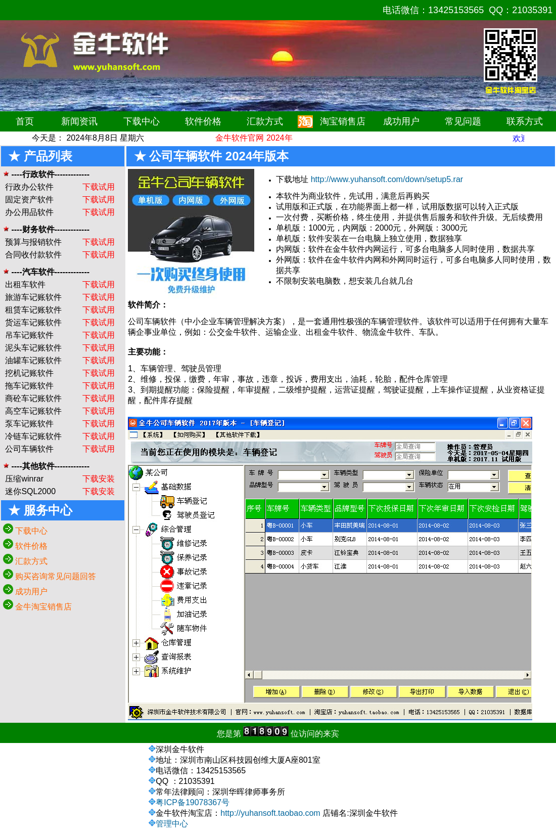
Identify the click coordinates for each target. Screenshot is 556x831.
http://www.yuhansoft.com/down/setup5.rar (387, 179)
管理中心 (172, 823)
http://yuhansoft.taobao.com (270, 813)
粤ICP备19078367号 (192, 802)
